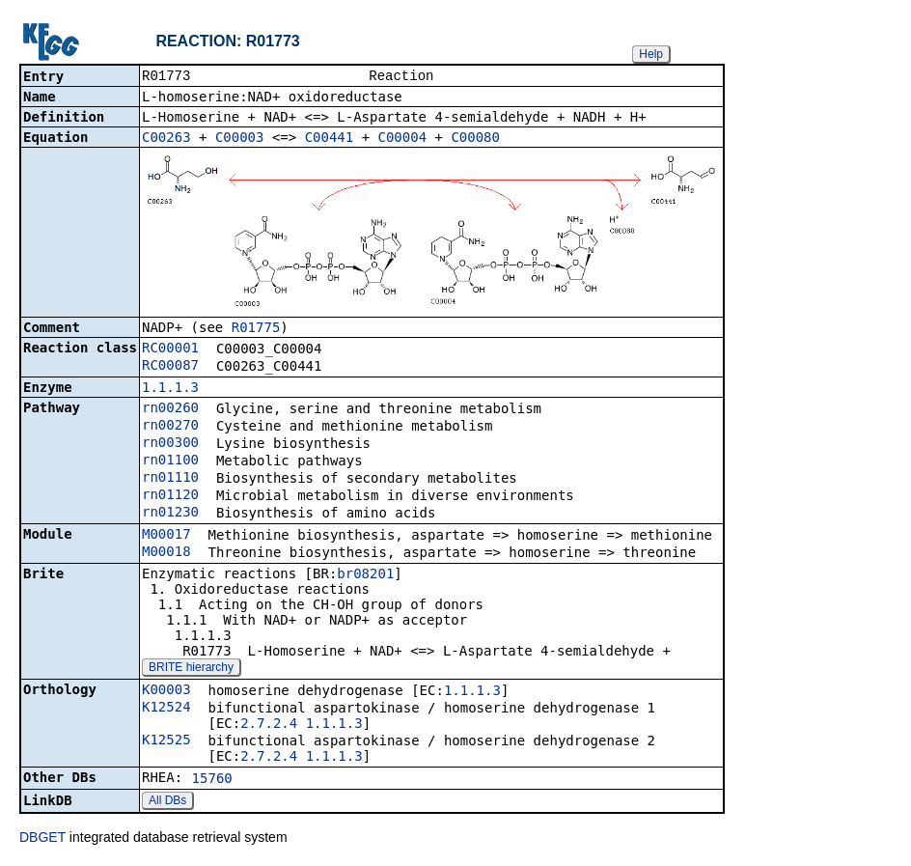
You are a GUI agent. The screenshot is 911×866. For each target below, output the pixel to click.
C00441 (329, 139)
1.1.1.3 (170, 389)
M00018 (166, 553)
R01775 (256, 329)
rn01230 (170, 513)
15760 (212, 780)
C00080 (475, 139)
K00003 (166, 691)
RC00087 (170, 367)
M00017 (166, 536)
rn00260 (170, 409)
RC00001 (170, 349)
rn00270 (170, 426)
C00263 (166, 139)
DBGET (42, 839)
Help (651, 54)
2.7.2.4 (268, 725)
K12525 (166, 741)
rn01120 (170, 496)
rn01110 (170, 479)
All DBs (167, 802)
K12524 (166, 708)
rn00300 (170, 444)
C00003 (239, 139)
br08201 (365, 575)
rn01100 (170, 461)
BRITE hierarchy (191, 669)
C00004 (403, 139)
